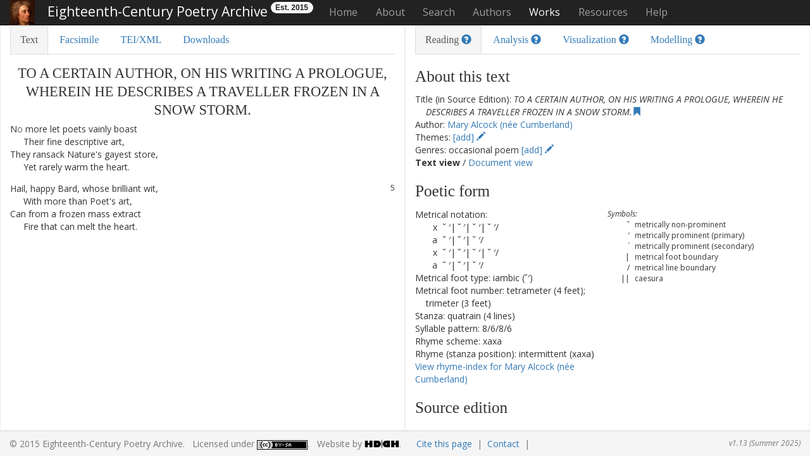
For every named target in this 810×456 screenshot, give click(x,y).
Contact (503, 444)
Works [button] (544, 12)
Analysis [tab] (517, 39)
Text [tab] (29, 39)
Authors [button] (492, 12)
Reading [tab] (448, 39)
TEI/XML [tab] (140, 39)
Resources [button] (603, 12)
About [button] (390, 12)
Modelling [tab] (678, 39)
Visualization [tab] (595, 39)
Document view (500, 162)
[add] (469, 137)
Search (439, 12)
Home (343, 12)
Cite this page (444, 444)
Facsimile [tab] (79, 39)
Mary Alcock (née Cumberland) (510, 124)
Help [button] (656, 12)
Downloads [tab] (206, 39)
